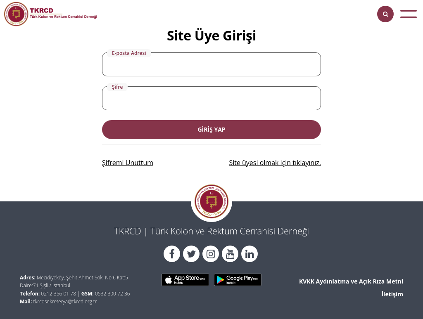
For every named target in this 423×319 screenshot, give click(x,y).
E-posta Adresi (129, 53)
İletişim (392, 294)
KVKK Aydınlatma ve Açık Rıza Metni (351, 281)
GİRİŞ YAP (211, 129)
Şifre (117, 86)
